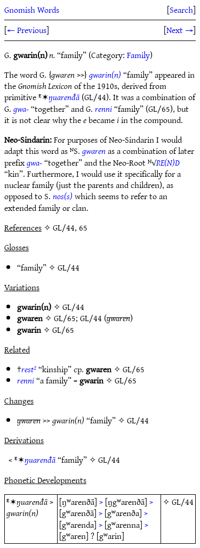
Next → (179, 29)
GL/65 (65, 317)
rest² (28, 369)
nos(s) (63, 196)
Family (138, 54)
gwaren (94, 150)
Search (181, 9)
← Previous (26, 29)
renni (103, 108)
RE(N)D (168, 162)
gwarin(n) (105, 74)
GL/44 (68, 267)
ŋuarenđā (64, 96)
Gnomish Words (31, 9)
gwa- (21, 108)
